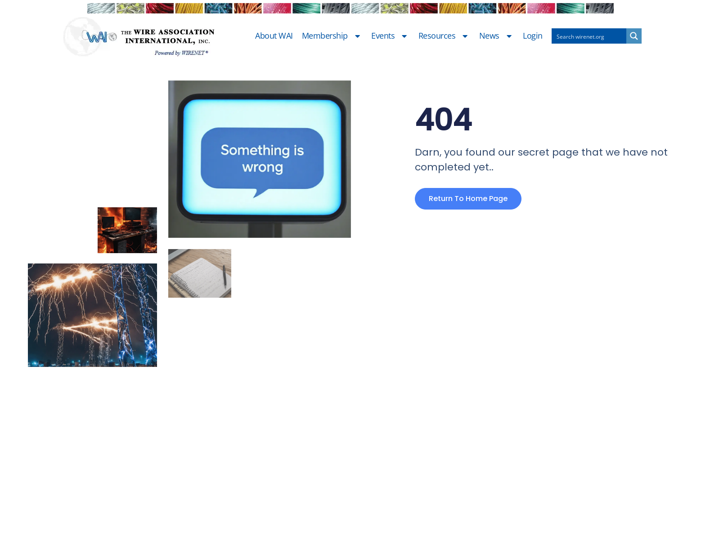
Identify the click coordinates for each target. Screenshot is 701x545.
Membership (332, 36)
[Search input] (589, 36)
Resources (444, 36)
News (496, 36)
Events (390, 36)
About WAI (274, 36)
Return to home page (468, 198)
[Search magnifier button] (634, 36)
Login (533, 36)
